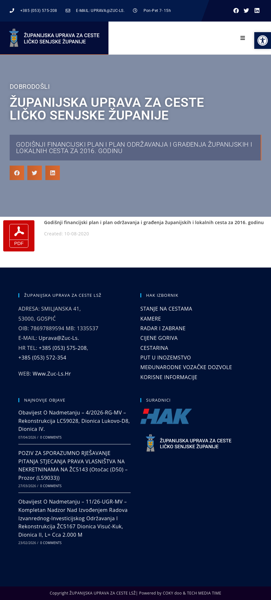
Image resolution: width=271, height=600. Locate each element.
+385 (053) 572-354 (42, 357)
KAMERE (150, 318)
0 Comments (50, 437)
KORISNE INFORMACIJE (168, 377)
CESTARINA (154, 347)
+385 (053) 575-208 (63, 347)
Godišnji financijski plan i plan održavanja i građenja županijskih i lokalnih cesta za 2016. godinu (134, 148)
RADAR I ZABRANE (163, 328)
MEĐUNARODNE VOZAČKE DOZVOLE (186, 367)
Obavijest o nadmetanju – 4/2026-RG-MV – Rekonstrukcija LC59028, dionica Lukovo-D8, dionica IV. (74, 420)
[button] (236, 10)
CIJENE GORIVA (159, 337)
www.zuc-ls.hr (52, 373)
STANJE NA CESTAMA (166, 308)
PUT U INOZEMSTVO (165, 357)
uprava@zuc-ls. (59, 337)
